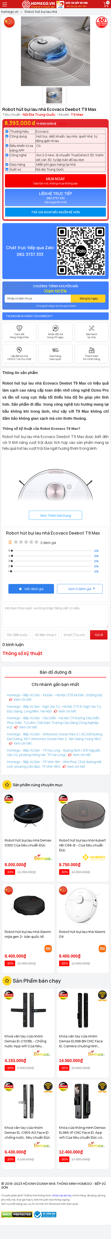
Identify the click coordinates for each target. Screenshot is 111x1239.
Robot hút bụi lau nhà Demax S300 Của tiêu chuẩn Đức (28, 843)
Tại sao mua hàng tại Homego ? (29, 316)
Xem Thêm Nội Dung (55, 515)
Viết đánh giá (31, 589)
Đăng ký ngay (89, 298)
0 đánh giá (48, 543)
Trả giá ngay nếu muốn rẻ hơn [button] (55, 212)
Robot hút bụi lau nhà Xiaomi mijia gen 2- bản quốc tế (28, 934)
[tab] (55, 212)
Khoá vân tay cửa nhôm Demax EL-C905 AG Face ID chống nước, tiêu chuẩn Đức (27, 1132)
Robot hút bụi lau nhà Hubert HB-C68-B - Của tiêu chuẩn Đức (82, 845)
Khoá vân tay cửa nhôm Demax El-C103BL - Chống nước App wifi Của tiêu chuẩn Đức (25, 1041)
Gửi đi (99, 635)
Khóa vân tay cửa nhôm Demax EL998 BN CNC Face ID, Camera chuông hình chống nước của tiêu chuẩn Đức (81, 1041)
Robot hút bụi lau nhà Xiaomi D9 (82, 934)
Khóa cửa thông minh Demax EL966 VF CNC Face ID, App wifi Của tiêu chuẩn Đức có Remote (82, 1132)
